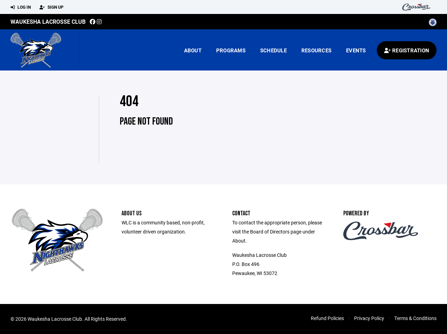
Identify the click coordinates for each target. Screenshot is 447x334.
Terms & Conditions (415, 318)
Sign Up (51, 7)
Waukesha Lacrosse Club (48, 21)
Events (356, 50)
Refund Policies (327, 318)
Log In (20, 7)
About (192, 50)
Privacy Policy (369, 318)
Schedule (273, 50)
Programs (231, 50)
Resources (316, 50)
